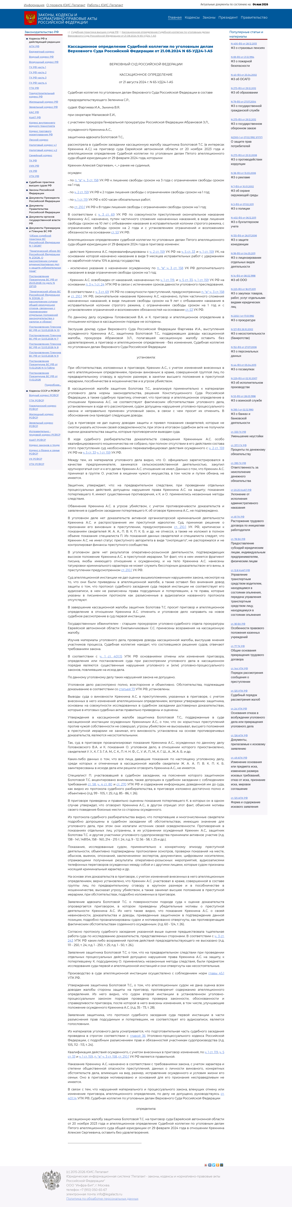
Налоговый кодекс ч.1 (43, 144)
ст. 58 (92, 784)
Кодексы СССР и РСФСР (44, 390)
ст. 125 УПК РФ (239, 690)
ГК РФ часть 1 (37, 67)
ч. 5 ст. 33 (188, 251)
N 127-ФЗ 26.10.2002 (242, 329)
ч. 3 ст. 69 (106, 214)
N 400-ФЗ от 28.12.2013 (244, 43)
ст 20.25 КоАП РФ (241, 490)
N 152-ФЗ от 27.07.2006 (244, 347)
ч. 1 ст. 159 (206, 251)
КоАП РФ (35, 117)
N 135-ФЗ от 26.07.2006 (244, 235)
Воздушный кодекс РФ (43, 61)
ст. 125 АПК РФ (239, 798)
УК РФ (33, 170)
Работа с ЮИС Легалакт (105, 5)
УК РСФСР (35, 458)
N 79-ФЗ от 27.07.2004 (243, 101)
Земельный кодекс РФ (43, 106)
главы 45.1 (216, 973)
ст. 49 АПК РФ (239, 757)
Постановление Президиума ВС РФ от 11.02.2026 (43, 376)
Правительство (254, 17)
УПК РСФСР (36, 464)
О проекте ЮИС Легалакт (65, 5)
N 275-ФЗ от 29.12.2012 (243, 119)
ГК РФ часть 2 (37, 72)
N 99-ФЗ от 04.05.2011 (243, 253)
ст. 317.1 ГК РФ (239, 445)
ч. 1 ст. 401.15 (111, 656)
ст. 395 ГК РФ (238, 463)
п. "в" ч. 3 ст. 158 (87, 180)
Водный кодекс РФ (41, 56)
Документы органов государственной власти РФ (44, 220)
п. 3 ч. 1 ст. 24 (95, 284)
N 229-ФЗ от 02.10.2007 (244, 378)
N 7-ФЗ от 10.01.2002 (242, 186)
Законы (209, 17)
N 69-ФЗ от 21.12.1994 (242, 57)
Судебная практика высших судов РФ (95, 32)
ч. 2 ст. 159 (81, 192)
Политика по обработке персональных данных (102, 1198)
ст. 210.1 (79, 207)
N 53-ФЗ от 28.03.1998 (243, 396)
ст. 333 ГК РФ (238, 432)
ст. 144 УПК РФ (239, 668)
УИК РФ (34, 165)
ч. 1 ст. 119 (81, 199)
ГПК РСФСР (36, 400)
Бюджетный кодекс (41, 51)
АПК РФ (34, 46)
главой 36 (138, 1036)
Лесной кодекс (38, 139)
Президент (228, 17)
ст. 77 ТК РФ (238, 646)
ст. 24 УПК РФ (239, 708)
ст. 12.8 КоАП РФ (240, 570)
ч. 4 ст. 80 (104, 784)
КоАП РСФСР (37, 439)
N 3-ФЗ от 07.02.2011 (242, 204)
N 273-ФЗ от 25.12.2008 (244, 155)
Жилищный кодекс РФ (43, 101)
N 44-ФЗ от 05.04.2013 (243, 365)
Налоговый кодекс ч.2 (43, 150)
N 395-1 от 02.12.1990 (242, 409)
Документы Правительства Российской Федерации (44, 209)
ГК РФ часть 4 (38, 82)
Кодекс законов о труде (44, 445)
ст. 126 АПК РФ (239, 735)
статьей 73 (127, 689)
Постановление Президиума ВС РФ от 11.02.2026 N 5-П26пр (43, 364)
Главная (175, 17)
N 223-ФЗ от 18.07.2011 (243, 289)
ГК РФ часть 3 (37, 77)
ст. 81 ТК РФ (237, 516)
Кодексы (192, 17)
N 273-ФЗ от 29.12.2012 (243, 88)
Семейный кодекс (40, 155)
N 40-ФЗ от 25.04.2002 (244, 74)
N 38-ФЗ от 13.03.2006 (243, 173)
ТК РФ (33, 160)
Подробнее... (53, 384)
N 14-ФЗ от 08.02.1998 (243, 275)
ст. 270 (121, 784)
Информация (34, 5)
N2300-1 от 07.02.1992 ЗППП (247, 137)
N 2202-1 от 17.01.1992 (242, 315)
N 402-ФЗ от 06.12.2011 (243, 217)
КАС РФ (34, 112)
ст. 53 (115, 232)
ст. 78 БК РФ (238, 539)
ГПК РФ (34, 87)
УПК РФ (34, 176)
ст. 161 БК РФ (238, 623)
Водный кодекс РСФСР (44, 395)
